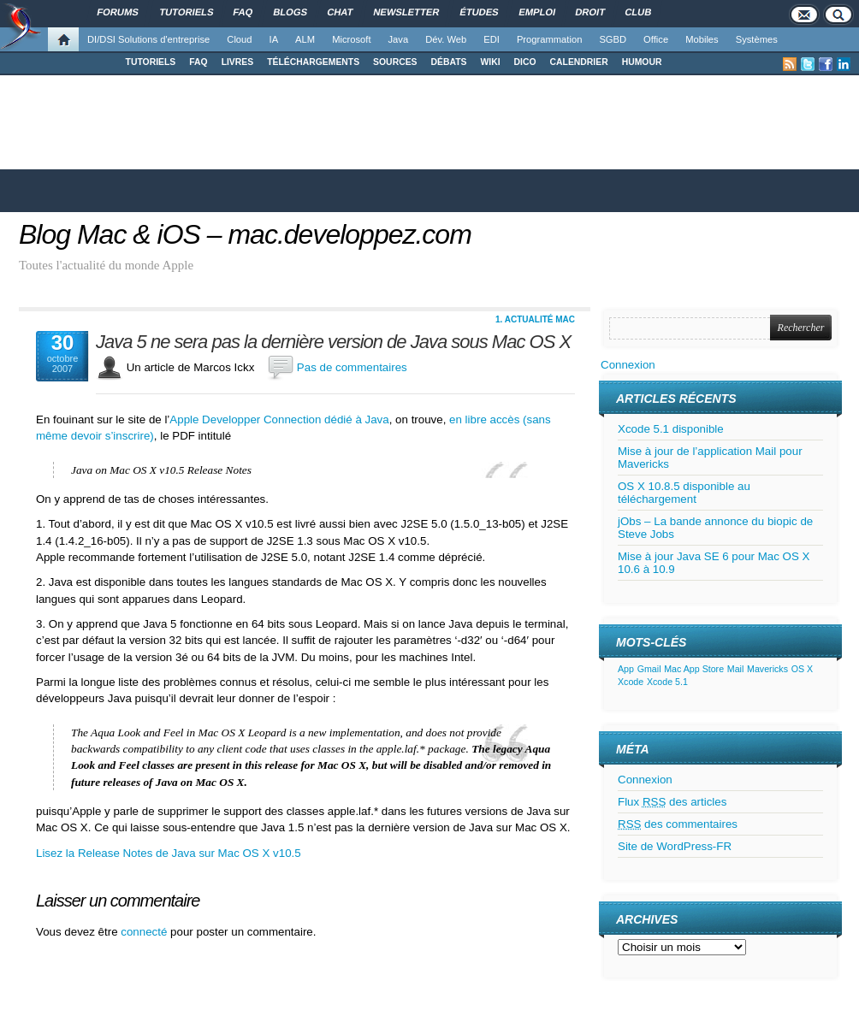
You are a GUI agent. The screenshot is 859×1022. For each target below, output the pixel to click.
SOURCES (395, 62)
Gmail (649, 669)
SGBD (612, 39)
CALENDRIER (579, 62)
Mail (735, 669)
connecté (145, 931)
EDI (491, 39)
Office (655, 39)
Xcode (630, 681)
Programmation (549, 39)
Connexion (628, 364)
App (626, 669)
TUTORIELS (151, 62)
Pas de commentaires (352, 367)
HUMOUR (642, 62)
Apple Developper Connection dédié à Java (278, 419)
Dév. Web (445, 39)
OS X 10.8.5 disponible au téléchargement (684, 492)
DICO (525, 62)
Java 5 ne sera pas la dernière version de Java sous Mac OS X (333, 342)
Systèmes (757, 39)
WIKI (490, 62)
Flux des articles (672, 801)
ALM (305, 39)
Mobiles (702, 39)
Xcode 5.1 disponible (671, 428)
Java (398, 39)
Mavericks (767, 669)
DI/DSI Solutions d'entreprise (148, 39)
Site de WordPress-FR (675, 846)
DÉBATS (449, 62)
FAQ (198, 62)
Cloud (239, 39)
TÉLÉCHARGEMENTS (313, 62)
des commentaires (678, 824)
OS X (802, 669)
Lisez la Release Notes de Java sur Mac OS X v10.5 (168, 853)
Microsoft (351, 39)
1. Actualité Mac (535, 319)
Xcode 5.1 (667, 681)
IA (274, 39)
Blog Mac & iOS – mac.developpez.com (245, 234)
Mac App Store (694, 669)
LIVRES (238, 62)
